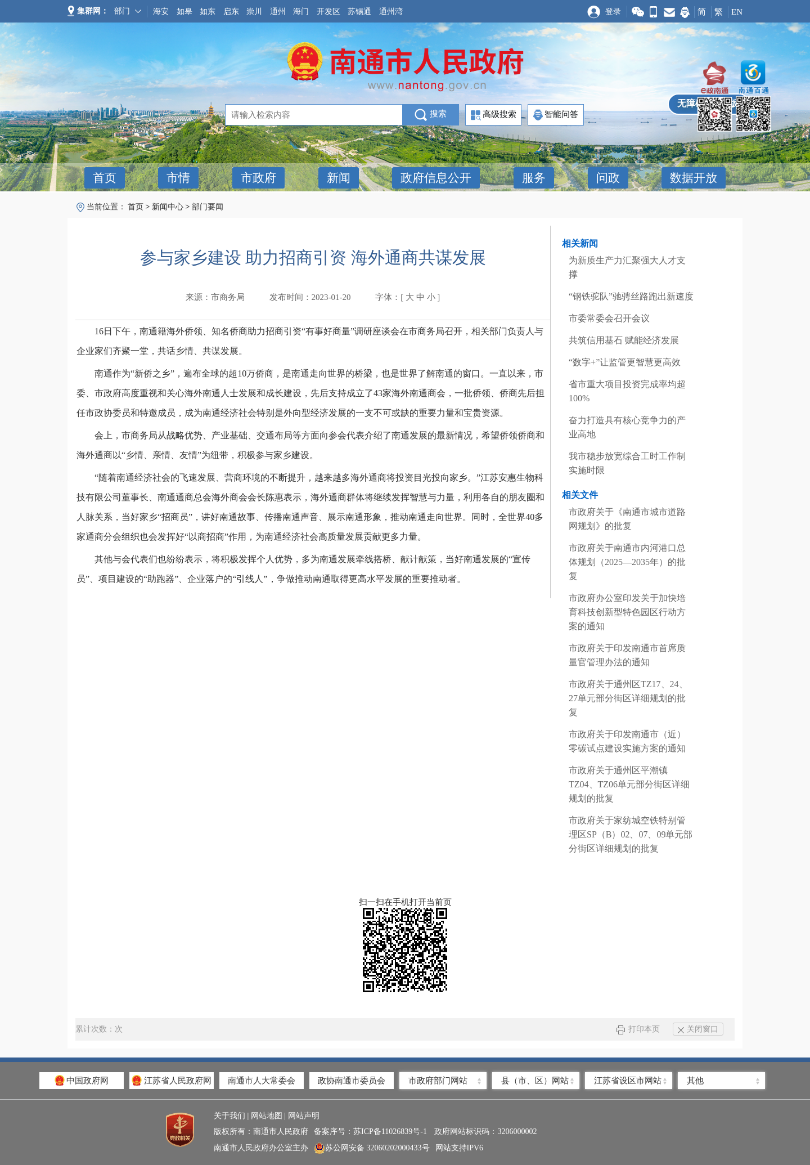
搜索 (431, 115)
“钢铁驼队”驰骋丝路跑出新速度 (631, 296)
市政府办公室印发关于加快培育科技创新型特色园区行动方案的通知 (627, 612)
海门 (301, 11)
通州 (278, 11)
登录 (613, 11)
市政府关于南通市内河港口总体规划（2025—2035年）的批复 (627, 562)
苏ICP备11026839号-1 (391, 1131)
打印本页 (638, 1029)
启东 (231, 11)
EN (736, 11)
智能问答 (555, 114)
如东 (207, 11)
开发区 (328, 11)
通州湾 (391, 11)
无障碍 (690, 103)
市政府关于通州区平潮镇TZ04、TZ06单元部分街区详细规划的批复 (629, 784)
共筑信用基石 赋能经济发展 (624, 340)
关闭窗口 (698, 1029)
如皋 (184, 11)
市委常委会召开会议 (609, 318)
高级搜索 (493, 115)
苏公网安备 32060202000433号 (372, 1148)
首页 (135, 207)
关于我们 (229, 1116)
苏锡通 (359, 11)
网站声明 (304, 1116)
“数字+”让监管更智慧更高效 (625, 362)
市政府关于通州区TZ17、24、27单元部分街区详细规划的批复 (628, 698)
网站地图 (266, 1116)
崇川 (254, 11)
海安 (161, 11)
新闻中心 (167, 207)
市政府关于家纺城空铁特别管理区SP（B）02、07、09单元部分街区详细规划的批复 (630, 834)
